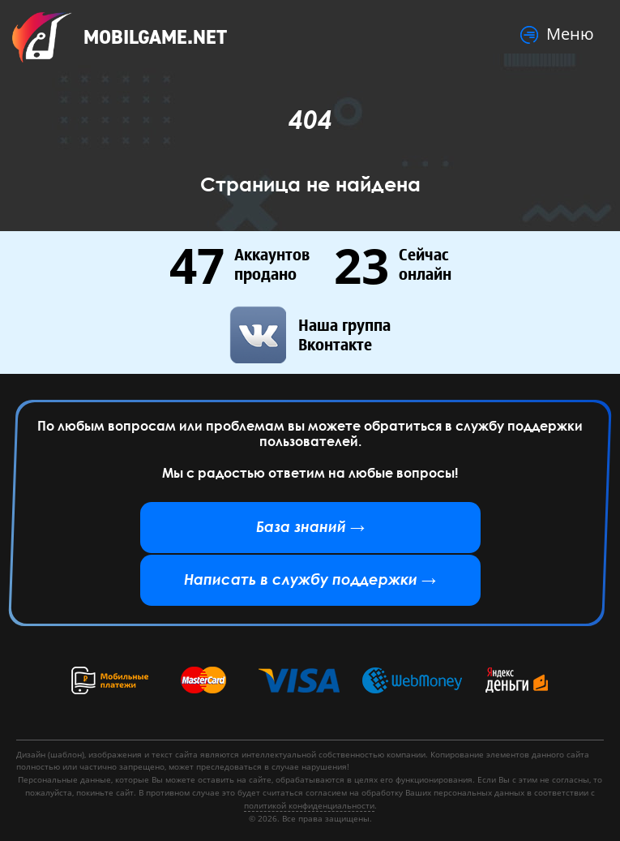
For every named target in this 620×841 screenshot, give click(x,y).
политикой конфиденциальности (309, 805)
